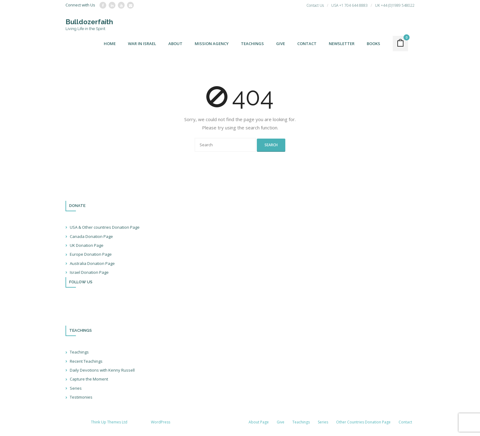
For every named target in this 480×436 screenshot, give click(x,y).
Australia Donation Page (92, 263)
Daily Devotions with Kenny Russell (102, 370)
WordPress (160, 422)
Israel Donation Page (89, 272)
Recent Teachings (86, 361)
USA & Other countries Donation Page (105, 227)
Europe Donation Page (91, 254)
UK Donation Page (86, 245)
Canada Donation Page (91, 236)
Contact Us (315, 5)
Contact (405, 422)
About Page (259, 422)
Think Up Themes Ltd (109, 422)
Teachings (79, 352)
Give (280, 422)
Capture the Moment (89, 379)
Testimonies (81, 397)
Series (76, 388)
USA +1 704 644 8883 (349, 5)
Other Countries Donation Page (363, 422)
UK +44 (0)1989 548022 (394, 5)
